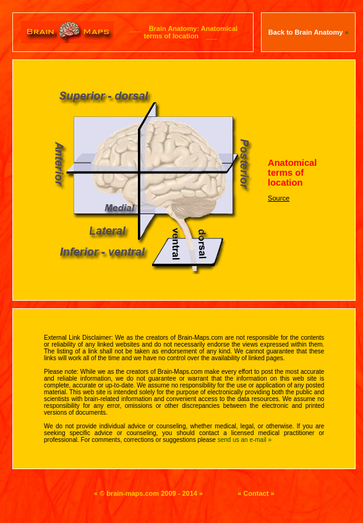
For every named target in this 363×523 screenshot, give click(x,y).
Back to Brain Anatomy (308, 32)
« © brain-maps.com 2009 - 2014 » (148, 493)
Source (278, 198)
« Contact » (255, 493)
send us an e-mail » (244, 439)
